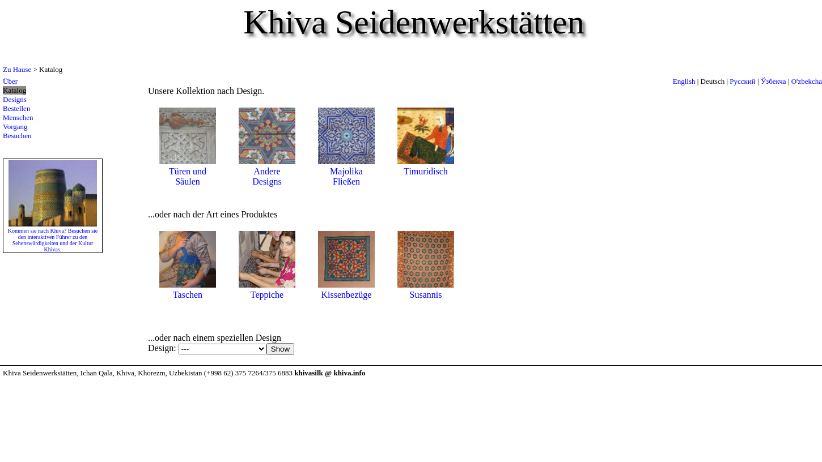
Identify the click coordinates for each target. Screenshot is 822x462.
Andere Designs (267, 171)
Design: (163, 348)
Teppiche (267, 290)
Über (10, 81)
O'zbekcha (806, 81)
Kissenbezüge (346, 290)
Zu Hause (17, 69)
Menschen (18, 117)
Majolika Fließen (346, 171)
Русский (743, 81)
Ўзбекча (773, 81)
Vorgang (15, 126)
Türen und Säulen (187, 171)
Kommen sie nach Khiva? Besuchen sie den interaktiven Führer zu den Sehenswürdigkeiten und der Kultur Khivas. (53, 237)
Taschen (187, 290)
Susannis (425, 290)
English (684, 81)
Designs (15, 99)
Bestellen (16, 108)
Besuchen (17, 135)
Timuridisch (425, 166)
